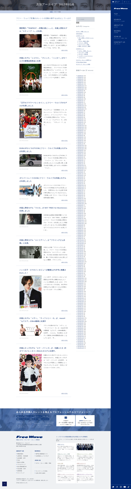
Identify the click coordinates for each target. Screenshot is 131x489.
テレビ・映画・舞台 (84, 41)
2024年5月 (80, 117)
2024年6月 (80, 115)
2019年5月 (80, 211)
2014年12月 (80, 298)
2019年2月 (80, 216)
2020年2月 (80, 197)
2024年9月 (80, 110)
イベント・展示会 (83, 43)
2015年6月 (80, 288)
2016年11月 (80, 260)
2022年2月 (80, 162)
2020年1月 (80, 198)
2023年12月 (80, 125)
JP (124, 1)
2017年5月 (80, 250)
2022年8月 (80, 152)
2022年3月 (80, 160)
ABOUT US (121, 25)
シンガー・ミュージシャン (86, 56)
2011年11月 (80, 348)
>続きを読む (64, 50)
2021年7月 (80, 173)
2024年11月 (80, 107)
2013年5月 (80, 329)
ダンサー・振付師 (83, 54)
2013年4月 (80, 331)
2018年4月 (80, 233)
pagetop (4, 484)
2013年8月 (80, 324)
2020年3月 (80, 195)
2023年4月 (80, 138)
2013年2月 (80, 334)
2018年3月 (80, 235)
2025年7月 (80, 94)
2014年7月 (80, 306)
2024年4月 (80, 119)
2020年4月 (80, 193)
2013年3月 (80, 333)
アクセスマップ (21, 464)
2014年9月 (80, 303)
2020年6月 (80, 192)
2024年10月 (80, 109)
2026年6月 (80, 75)
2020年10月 (80, 188)
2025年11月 (80, 87)
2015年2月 (80, 295)
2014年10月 (80, 301)
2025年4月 (80, 99)
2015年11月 (80, 280)
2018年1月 (80, 238)
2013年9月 (80, 323)
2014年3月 (80, 313)
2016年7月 (80, 266)
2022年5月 (80, 157)
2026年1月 (80, 84)
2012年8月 (80, 341)
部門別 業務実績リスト (42, 454)
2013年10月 (80, 321)
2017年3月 (80, 253)
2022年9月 (80, 150)
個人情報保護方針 (22, 466)
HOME (51, 11)
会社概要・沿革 (21, 458)
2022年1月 (80, 163)
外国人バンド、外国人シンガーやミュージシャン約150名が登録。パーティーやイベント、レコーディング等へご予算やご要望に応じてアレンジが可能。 (66, 477)
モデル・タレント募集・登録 (43, 463)
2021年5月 (80, 177)
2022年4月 (80, 158)
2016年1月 (80, 276)
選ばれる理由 (20, 462)
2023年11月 (80, 127)
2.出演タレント (80, 48)
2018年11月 (80, 221)
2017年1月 (80, 256)
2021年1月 (80, 183)
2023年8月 (80, 132)
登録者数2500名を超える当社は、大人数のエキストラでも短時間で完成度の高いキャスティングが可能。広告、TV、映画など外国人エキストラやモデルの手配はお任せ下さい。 (85, 467)
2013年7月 (80, 326)
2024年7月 (80, 114)
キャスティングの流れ (42, 471)
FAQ (18, 460)
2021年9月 (80, 170)
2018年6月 (80, 230)
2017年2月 (80, 255)
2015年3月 (80, 293)
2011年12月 (80, 346)
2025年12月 (80, 85)
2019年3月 (80, 215)
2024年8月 (80, 112)
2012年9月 (80, 339)
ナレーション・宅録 (84, 44)
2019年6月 (80, 210)
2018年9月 (80, 225)
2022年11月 (80, 147)
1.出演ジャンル (80, 35)
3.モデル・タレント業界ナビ (83, 60)
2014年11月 (80, 299)
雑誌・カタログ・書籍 (84, 46)
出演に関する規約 (40, 473)
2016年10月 (80, 261)
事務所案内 (20, 454)
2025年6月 (80, 95)
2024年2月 (80, 122)
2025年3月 (80, 100)
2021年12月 (80, 165)
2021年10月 (80, 168)
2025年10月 (80, 89)
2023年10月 (80, 128)
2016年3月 (80, 273)
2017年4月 (80, 251)
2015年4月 (80, 291)
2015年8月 (80, 285)
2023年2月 (80, 142)
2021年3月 (80, 180)
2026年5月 (80, 77)
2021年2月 (80, 182)
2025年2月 (80, 102)
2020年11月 (80, 187)
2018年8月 (80, 226)
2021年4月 (80, 178)
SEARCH (121, 20)
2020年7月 (80, 190)
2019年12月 (80, 200)
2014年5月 (80, 309)
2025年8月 (80, 92)
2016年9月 (80, 263)
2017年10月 (80, 243)
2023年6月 (80, 135)
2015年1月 (80, 296)
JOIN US (121, 37)
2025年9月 (80, 90)
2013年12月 (80, 318)
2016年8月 (80, 265)
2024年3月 (80, 120)
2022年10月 (80, 148)
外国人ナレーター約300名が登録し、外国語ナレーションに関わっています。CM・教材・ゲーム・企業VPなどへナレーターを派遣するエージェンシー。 (66, 457)
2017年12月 (80, 240)
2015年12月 (80, 278)
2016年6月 (80, 268)
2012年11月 (80, 338)
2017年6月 (80, 248)
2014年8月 (80, 304)
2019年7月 (80, 208)
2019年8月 (80, 207)
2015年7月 (80, 286)
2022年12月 (80, 145)
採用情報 (19, 470)
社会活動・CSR (21, 468)
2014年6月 (80, 308)
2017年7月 (80, 246)
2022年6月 (80, 155)
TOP (121, 14)
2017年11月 (80, 241)
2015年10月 (80, 281)
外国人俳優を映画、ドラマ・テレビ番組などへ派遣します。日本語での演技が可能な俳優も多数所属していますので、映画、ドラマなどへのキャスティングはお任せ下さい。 (66, 467)
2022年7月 (80, 153)
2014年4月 (80, 311)
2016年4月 (80, 271)
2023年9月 (80, 130)
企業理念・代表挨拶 (22, 456)
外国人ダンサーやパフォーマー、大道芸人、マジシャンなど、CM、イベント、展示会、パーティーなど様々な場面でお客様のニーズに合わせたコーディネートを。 (85, 478)
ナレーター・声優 (83, 52)
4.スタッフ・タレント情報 (83, 64)
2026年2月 (80, 82)
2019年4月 (80, 213)
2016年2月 (80, 275)
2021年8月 (80, 172)
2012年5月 (80, 343)
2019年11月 (80, 202)
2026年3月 (80, 80)
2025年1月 (80, 104)
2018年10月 (80, 223)
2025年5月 (80, 97)
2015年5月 (80, 290)
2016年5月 (80, 270)
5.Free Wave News (81, 62)
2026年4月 (80, 79)
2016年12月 (80, 258)
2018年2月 (80, 236)
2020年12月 (80, 185)
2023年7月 (80, 133)
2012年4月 (80, 344)
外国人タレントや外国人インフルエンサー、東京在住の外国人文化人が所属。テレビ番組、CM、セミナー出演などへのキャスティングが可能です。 (85, 457)
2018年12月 (80, 220)
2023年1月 (80, 143)
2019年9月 (80, 205)
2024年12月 (80, 105)
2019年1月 (80, 218)
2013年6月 (80, 328)
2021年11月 (80, 167)
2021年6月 (80, 175)
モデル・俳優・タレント (82, 31)
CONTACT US (121, 42)
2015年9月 (80, 283)
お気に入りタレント (117, 2)
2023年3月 (80, 140)
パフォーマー (82, 57)
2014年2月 (80, 314)
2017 (55, 11)
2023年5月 (80, 137)
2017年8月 (80, 245)
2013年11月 (80, 319)
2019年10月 (80, 203)
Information (79, 33)
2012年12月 (80, 336)
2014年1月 (80, 316)
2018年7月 (80, 228)
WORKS (121, 31)
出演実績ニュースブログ (42, 456)
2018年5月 (80, 231)
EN (128, 1)
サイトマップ (20, 473)
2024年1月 (80, 124)
